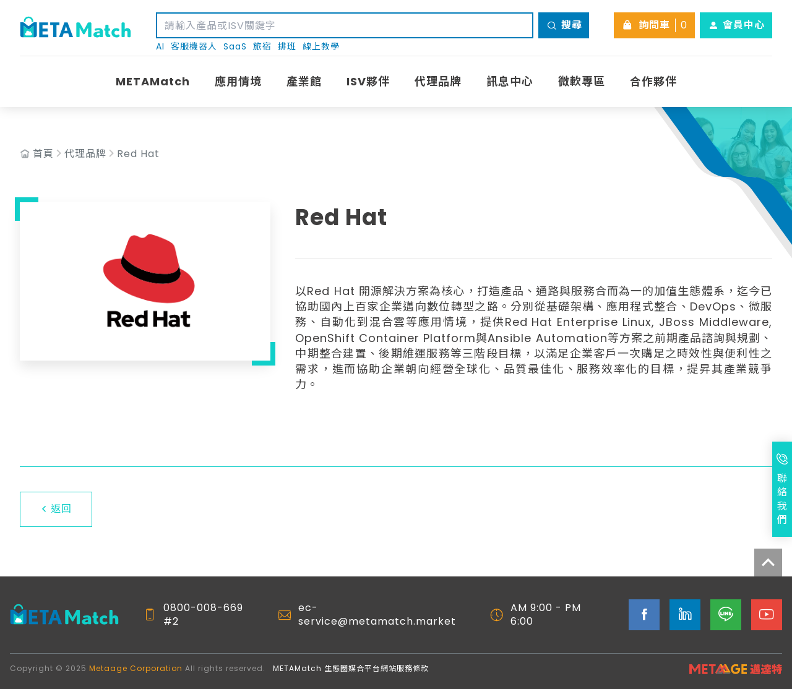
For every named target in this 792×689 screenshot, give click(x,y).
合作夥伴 (653, 81)
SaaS (235, 47)
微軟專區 (581, 81)
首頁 (43, 154)
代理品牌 (438, 81)
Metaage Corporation (136, 668)
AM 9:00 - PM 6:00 (545, 614)
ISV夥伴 (368, 81)
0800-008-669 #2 (203, 614)
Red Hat (138, 154)
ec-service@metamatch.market (377, 614)
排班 (287, 47)
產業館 (304, 81)
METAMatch (153, 81)
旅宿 (262, 47)
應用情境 (238, 81)
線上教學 (321, 47)
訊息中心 (509, 81)
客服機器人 (194, 47)
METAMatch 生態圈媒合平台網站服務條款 (351, 668)
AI (160, 47)
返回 (56, 509)
